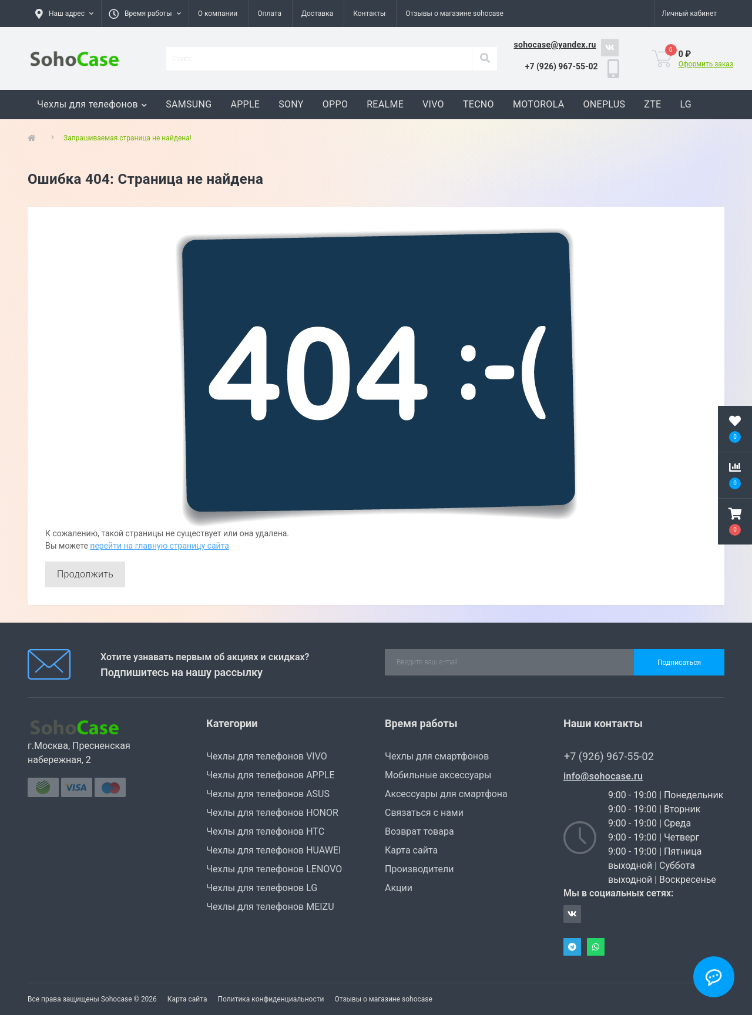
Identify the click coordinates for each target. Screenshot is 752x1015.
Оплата (269, 13)
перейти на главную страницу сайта (159, 545)
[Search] (484, 58)
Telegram (572, 947)
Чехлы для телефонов (92, 104)
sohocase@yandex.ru (555, 44)
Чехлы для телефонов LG (261, 887)
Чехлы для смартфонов (437, 756)
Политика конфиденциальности (270, 999)
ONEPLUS (604, 104)
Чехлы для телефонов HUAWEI (273, 850)
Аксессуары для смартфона (446, 793)
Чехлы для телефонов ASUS (268, 793)
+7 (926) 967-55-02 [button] (609, 756)
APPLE (245, 104)
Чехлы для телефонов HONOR (272, 812)
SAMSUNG (189, 104)
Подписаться (679, 662)
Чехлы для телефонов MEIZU (270, 906)
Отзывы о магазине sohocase (454, 13)
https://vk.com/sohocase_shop (610, 47)
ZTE (652, 104)
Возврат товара (419, 831)
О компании (218, 13)
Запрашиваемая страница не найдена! (127, 138)
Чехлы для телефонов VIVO (266, 756)
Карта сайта (411, 850)
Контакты (369, 13)
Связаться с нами (424, 812)
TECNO (478, 104)
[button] (145, 13)
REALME (385, 104)
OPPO (335, 104)
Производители (419, 869)
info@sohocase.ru (603, 776)
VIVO (433, 104)
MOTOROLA (539, 104)
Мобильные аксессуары (438, 775)
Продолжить (85, 574)
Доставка (317, 13)
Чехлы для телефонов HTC (265, 831)
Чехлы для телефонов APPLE (270, 775)
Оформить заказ (706, 64)
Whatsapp (595, 947)
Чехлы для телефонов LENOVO (274, 869)
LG (685, 104)
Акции (398, 887)
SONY (291, 104)
